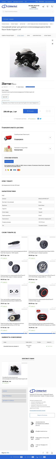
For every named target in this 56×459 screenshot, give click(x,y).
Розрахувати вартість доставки (12, 127)
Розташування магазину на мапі (37, 410)
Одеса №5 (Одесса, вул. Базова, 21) (11, 346)
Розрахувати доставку (20, 118)
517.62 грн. (14, 328)
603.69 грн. (42, 280)
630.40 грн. (42, 256)
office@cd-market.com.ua (41, 431)
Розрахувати (18, 139)
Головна (4, 1)
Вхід (37, 1)
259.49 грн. (6, 381)
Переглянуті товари (28, 358)
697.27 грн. (14, 256)
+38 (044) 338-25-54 (33, 5)
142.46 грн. (42, 328)
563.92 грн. (14, 280)
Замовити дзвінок (33, 8)
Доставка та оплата (18, 1)
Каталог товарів (28, 19)
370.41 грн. (14, 304)
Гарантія (10, 1)
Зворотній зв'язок (42, 415)
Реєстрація (41, 1)
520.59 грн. (42, 304)
